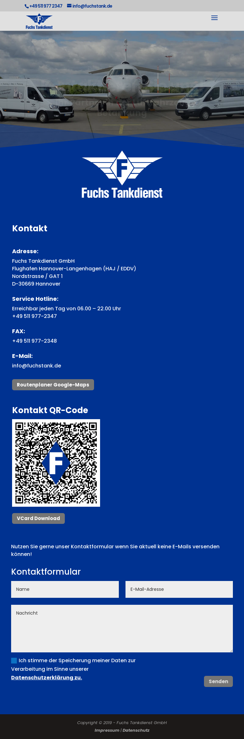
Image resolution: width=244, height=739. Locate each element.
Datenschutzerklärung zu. (46, 677)
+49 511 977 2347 (45, 6)
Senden (218, 681)
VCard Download (38, 518)
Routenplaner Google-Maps (53, 384)
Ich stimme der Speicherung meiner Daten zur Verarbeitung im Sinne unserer (73, 669)
